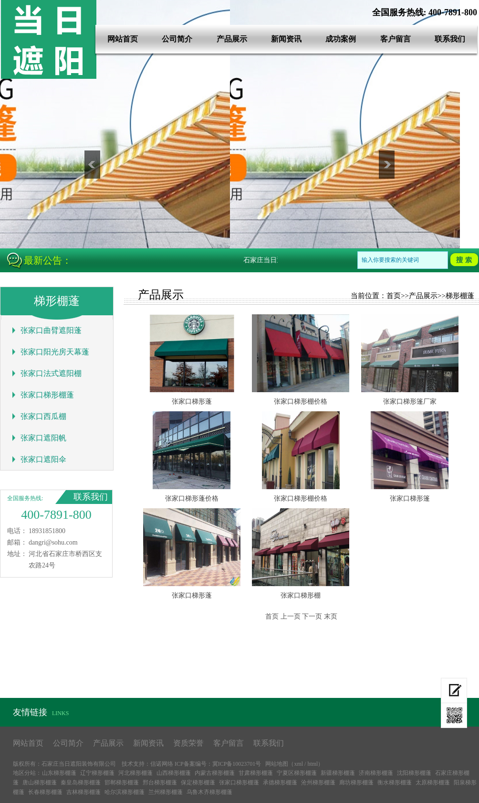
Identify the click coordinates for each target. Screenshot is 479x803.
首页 (393, 296)
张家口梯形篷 (410, 498)
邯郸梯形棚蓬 (121, 782)
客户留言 (395, 39)
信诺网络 (161, 763)
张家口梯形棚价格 (300, 401)
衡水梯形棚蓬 (394, 782)
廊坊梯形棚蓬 (356, 782)
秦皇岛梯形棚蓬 (81, 782)
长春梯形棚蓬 (45, 792)
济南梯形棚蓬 (376, 773)
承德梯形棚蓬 (280, 782)
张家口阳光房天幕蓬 (55, 352)
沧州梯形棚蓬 (318, 782)
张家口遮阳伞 (43, 459)
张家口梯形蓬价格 (192, 498)
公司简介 (177, 39)
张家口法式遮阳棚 (51, 373)
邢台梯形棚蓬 (160, 782)
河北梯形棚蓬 (135, 773)
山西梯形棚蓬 (173, 773)
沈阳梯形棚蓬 (414, 773)
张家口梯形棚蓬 (47, 395)
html (312, 763)
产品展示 (232, 39)
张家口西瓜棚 (43, 416)
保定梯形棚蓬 (198, 782)
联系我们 (450, 39)
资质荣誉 (188, 743)
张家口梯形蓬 (192, 401)
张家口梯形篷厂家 (410, 401)
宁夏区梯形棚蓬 (297, 773)
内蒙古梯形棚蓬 (215, 773)
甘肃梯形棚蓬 (256, 773)
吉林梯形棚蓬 (83, 792)
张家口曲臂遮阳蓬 (51, 330)
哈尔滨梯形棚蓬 (124, 792)
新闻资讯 (286, 39)
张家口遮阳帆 (43, 438)
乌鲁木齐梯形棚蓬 (209, 792)
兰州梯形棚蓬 (165, 792)
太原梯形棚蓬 (433, 782)
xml (298, 763)
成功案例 (340, 39)
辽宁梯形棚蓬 (97, 773)
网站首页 (122, 39)
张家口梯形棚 (301, 595)
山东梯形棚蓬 (59, 773)
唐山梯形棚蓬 (39, 782)
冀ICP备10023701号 (236, 763)
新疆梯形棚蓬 (338, 773)
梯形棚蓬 (460, 296)
